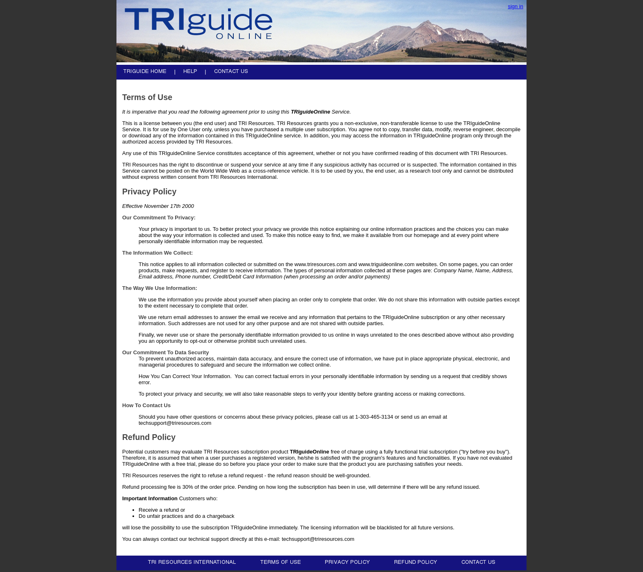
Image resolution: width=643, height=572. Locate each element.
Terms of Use (147, 97)
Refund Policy (149, 437)
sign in (515, 6)
